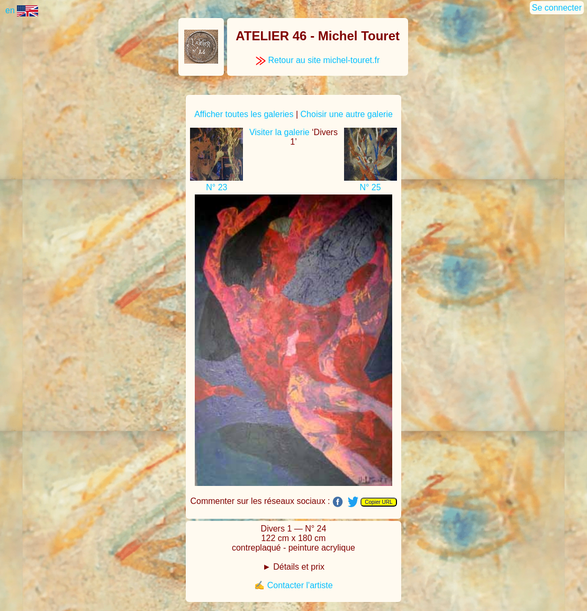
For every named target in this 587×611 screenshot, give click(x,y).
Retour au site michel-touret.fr (318, 60)
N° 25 (370, 187)
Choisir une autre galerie (347, 114)
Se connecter (557, 7)
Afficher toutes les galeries (243, 114)
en (21, 10)
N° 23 (216, 187)
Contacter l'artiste (300, 585)
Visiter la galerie (279, 132)
